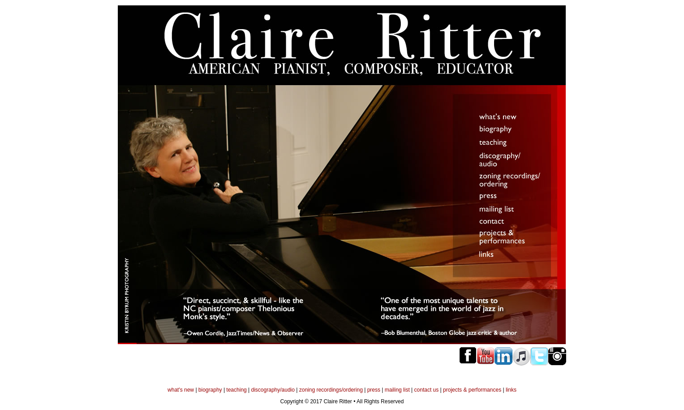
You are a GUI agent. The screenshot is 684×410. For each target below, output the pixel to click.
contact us (426, 390)
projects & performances (472, 390)
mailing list (397, 390)
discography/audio (273, 390)
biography (210, 390)
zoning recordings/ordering (331, 390)
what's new (181, 390)
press (373, 390)
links (511, 390)
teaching (236, 390)
